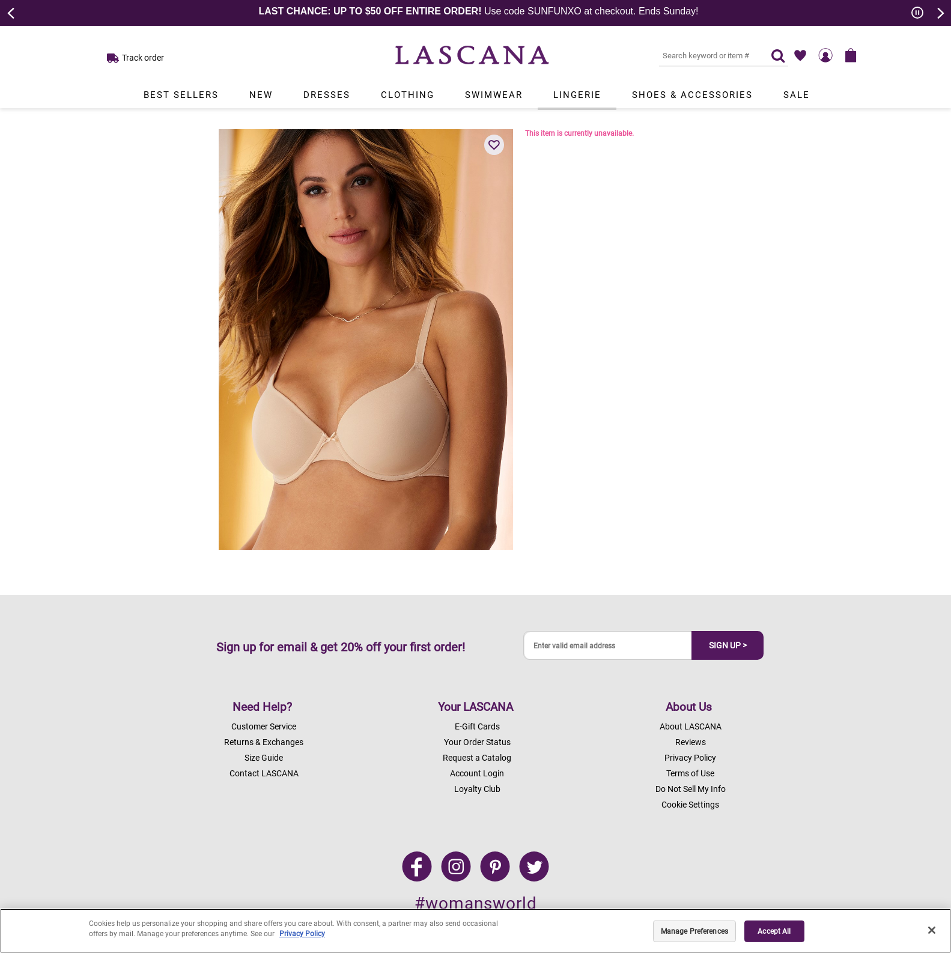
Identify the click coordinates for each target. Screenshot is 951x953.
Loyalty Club (477, 789)
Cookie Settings (690, 804)
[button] (494, 145)
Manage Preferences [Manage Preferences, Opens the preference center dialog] (694, 931)
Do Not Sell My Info (690, 789)
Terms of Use (690, 773)
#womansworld (476, 903)
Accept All (774, 931)
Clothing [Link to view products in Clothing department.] (407, 95)
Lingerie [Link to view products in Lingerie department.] (577, 95)
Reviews (690, 742)
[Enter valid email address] (607, 645)
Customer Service (263, 726)
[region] (475, 931)
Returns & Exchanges (263, 742)
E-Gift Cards (477, 726)
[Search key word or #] (708, 55)
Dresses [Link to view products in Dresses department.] (326, 95)
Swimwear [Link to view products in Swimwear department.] (494, 95)
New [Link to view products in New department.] (261, 95)
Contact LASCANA (264, 773)
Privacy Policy (690, 758)
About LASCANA (691, 726)
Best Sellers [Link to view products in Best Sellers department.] (181, 95)
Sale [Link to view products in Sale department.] (796, 95)
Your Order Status (477, 742)
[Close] (932, 930)
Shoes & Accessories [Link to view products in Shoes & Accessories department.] (692, 95)
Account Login (477, 773)
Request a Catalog (477, 758)
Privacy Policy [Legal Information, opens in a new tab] (302, 934)
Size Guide (264, 758)
